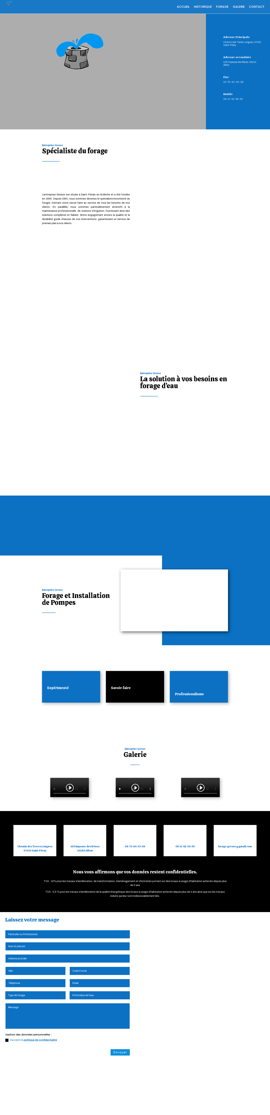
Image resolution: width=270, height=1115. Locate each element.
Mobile (228, 94)
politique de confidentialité (40, 1004)
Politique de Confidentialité (94, 1107)
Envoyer (120, 1016)
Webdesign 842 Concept (200, 1107)
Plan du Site (124, 1107)
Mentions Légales (61, 1107)
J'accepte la (31, 1004)
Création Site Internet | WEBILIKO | (158, 1107)
